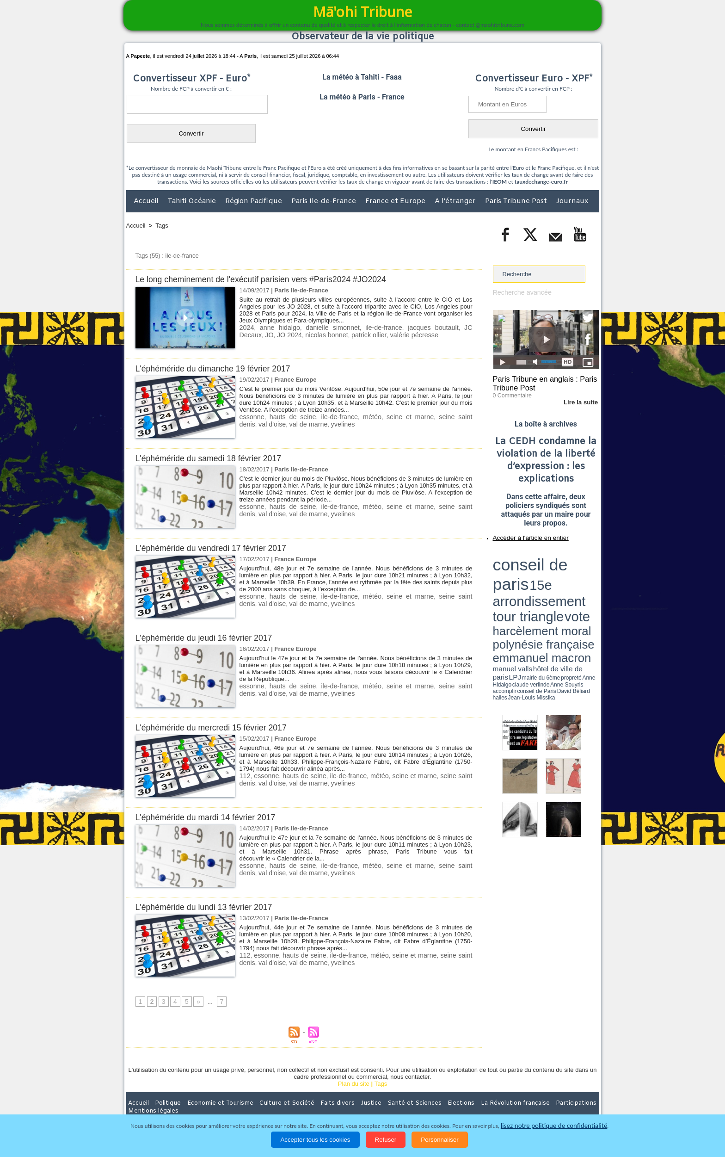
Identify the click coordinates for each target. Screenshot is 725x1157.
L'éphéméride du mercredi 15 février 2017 (216, 727)
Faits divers (315, 1103)
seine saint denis (437, 416)
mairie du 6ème (508, 584)
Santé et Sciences (382, 1103)
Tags (161, 225)
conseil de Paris (502, 587)
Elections (423, 1103)
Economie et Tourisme (211, 1103)
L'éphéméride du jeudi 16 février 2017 (209, 638)
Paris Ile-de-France (324, 201)
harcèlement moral (517, 571)
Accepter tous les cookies (315, 1139)
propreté (524, 584)
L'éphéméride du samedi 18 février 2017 (214, 458)
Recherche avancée (520, 292)
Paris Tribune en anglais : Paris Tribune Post (541, 382)
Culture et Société (271, 1103)
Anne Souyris (575, 584)
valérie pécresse (365, 334)
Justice (344, 1103)
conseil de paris (522, 555)
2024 (246, 327)
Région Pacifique (254, 201)
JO (467, 327)
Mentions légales (573, 1103)
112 (245, 775)
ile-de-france (361, 327)
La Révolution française (472, 1103)
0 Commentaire (510, 393)
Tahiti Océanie (193, 201)
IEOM (499, 181)
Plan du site (353, 1084)
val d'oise (252, 782)
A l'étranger (456, 201)
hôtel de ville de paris (579, 579)
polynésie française (568, 571)
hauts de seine (286, 416)
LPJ (496, 584)
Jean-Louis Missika (550, 587)
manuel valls (553, 579)
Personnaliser (440, 1139)
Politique (164, 1103)
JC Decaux (444, 327)
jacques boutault (404, 327)
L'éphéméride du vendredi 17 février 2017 (216, 548)
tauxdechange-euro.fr (541, 181)
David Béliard (521, 587)
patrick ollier (323, 334)
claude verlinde (557, 584)
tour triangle (558, 564)
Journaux (572, 201)
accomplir (590, 584)
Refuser (386, 1139)
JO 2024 (251, 334)
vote (582, 564)
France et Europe (396, 201)
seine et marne (389, 416)
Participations (528, 1103)
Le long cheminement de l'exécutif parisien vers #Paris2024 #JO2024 (270, 279)
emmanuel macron (517, 578)
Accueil (147, 201)
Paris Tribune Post (517, 201)
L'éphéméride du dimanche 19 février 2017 (218, 368)
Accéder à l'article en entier (523, 534)
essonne (251, 416)
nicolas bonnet (284, 334)
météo (356, 416)
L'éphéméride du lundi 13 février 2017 (209, 907)
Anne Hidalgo (538, 584)
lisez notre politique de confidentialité (554, 1125)
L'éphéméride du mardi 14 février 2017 (210, 817)
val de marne (275, 423)
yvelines (307, 423)
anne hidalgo (273, 327)
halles (534, 587)
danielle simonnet (318, 327)
